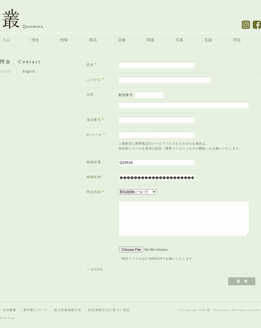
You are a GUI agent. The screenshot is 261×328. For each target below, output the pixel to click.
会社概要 (9, 310)
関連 (150, 40)
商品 (93, 40)
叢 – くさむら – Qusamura (27, 18)
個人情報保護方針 (68, 310)
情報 (64, 40)
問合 (237, 40)
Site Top (7, 317)
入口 (6, 40)
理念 (35, 40)
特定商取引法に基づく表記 (109, 310)
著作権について (35, 310)
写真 (179, 40)
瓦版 (208, 40)
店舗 (122, 40)
